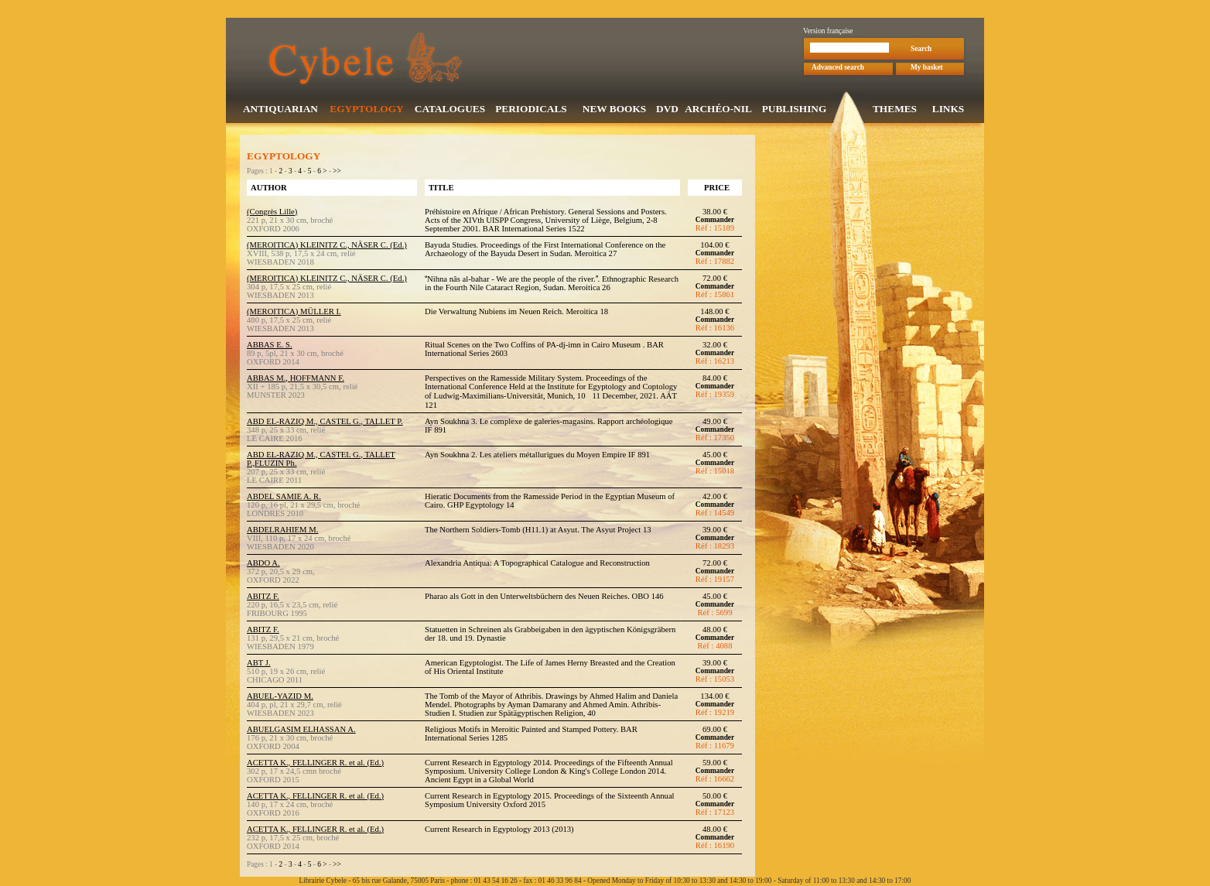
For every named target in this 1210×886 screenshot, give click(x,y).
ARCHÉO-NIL (718, 110)
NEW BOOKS (614, 110)
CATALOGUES (450, 110)
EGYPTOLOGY (366, 110)
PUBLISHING (794, 110)
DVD (667, 110)
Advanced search (838, 69)
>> (337, 172)
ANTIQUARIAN (280, 110)
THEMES (895, 110)
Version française (828, 32)
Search (921, 50)
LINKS (948, 110)
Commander (715, 221)
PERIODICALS (531, 110)
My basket (927, 69)
